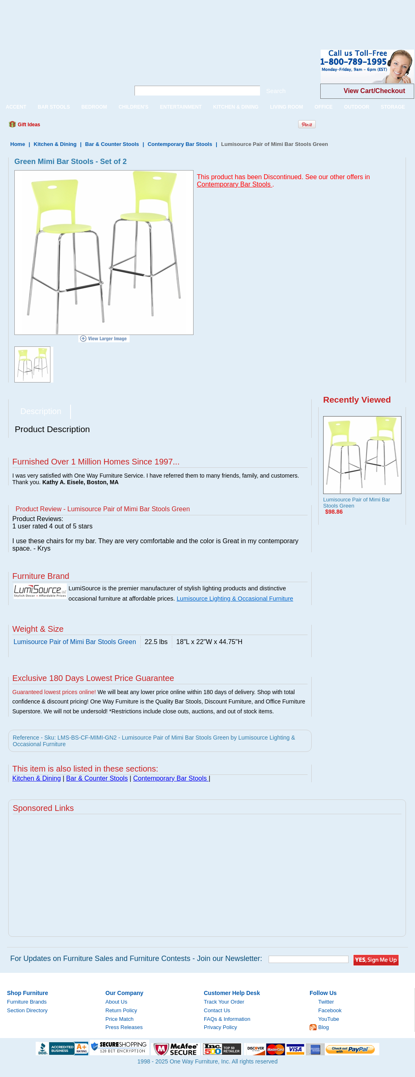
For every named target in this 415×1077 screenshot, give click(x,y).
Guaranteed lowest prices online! (54, 692)
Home (17, 144)
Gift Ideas (28, 124)
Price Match (119, 1019)
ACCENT (16, 107)
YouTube (328, 1019)
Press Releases (124, 1027)
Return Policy (121, 1010)
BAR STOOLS (54, 107)
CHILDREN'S (133, 107)
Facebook (330, 1010)
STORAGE (393, 107)
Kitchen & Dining (55, 144)
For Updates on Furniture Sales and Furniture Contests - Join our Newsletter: (136, 958)
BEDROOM (94, 107)
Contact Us (217, 1010)
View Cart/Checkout (374, 90)
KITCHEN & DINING (236, 107)
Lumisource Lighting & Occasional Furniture (235, 598)
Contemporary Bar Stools (181, 144)
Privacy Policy (220, 1027)
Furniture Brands (27, 1002)
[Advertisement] (149, 18)
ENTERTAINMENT (181, 107)
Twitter (326, 1002)
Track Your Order (224, 1002)
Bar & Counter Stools (112, 144)
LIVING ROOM (286, 107)
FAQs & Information (227, 1019)
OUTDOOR (356, 107)
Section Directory (27, 1010)
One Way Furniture (60, 73)
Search (276, 90)
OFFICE (324, 107)
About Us (116, 1002)
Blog (323, 1027)
